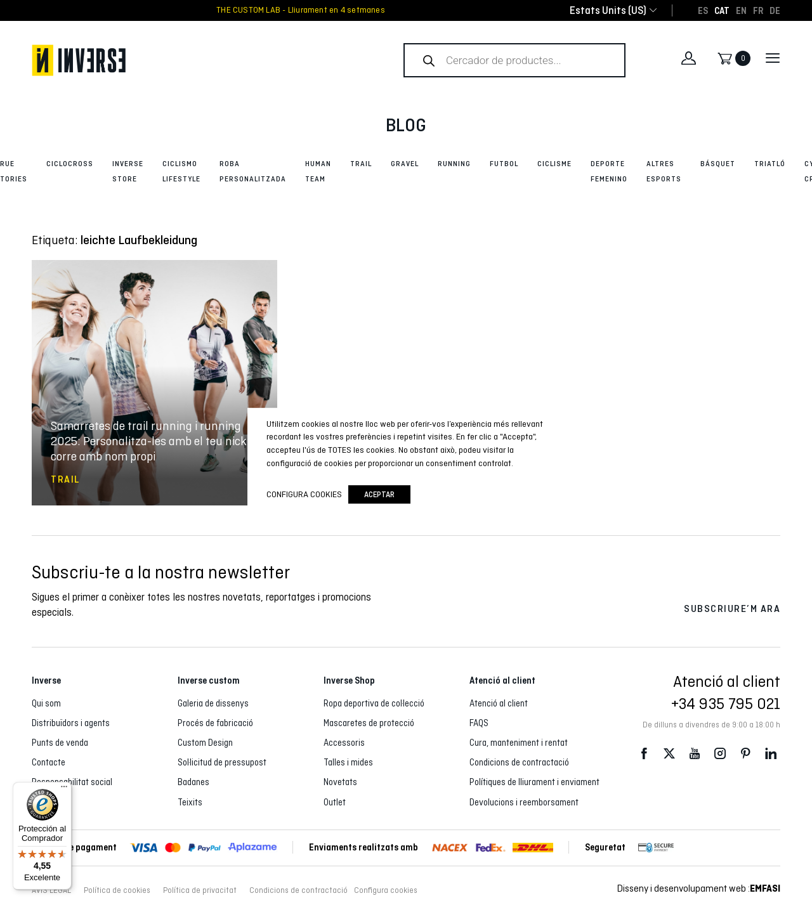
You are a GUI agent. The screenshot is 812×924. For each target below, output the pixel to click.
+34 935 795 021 (725, 703)
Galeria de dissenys (213, 703)
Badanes (193, 782)
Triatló (769, 163)
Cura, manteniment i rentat (518, 743)
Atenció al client (498, 703)
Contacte (48, 762)
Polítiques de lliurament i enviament (534, 782)
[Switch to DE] (774, 10)
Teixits (190, 802)
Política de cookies (117, 890)
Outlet (335, 802)
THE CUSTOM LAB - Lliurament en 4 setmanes (300, 10)
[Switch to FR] (758, 10)
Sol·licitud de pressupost (222, 762)
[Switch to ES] (703, 10)
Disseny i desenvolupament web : (698, 888)
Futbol (504, 163)
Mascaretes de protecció (369, 723)
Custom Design (205, 743)
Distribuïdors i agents (71, 723)
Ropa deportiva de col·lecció (374, 703)
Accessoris (344, 743)
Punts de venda (60, 743)
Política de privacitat (200, 890)
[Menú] (64, 789)
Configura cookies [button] (385, 890)
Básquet (717, 163)
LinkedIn (770, 753)
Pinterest (745, 753)
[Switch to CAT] (722, 10)
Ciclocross (69, 163)
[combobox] (608, 10)
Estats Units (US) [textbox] (608, 10)
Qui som (46, 703)
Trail (361, 163)
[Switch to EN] (741, 10)
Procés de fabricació (215, 723)
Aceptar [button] (379, 494)
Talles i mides (348, 762)
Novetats (340, 782)
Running (454, 163)
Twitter (669, 753)
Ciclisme (554, 163)
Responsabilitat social (72, 782)
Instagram (720, 753)
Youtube (694, 753)
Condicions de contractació (519, 762)
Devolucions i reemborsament (524, 802)
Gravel (405, 163)
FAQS (478, 723)
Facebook (643, 753)
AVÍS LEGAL (51, 890)
